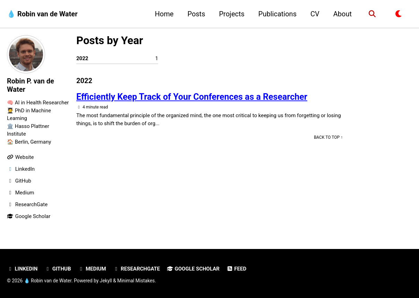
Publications (277, 14)
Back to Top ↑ (328, 137)
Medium (92, 269)
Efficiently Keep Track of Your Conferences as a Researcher (191, 97)
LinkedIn (22, 269)
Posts (196, 14)
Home (164, 14)
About (342, 14)
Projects (231, 14)
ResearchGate (136, 269)
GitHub (57, 269)
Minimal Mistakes (136, 280)
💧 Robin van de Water (42, 14)
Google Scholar (193, 269)
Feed (236, 269)
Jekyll (106, 280)
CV (314, 14)
